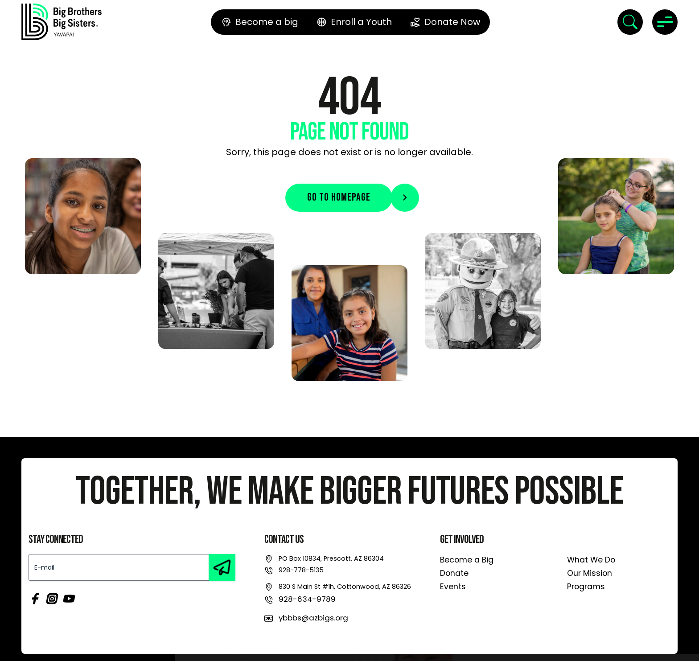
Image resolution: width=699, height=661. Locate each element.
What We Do (591, 559)
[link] (61, 22)
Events (453, 586)
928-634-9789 (307, 599)
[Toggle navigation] (665, 22)
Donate (454, 573)
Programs (586, 586)
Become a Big (466, 559)
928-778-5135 (301, 570)
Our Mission (589, 573)
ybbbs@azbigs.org (313, 617)
